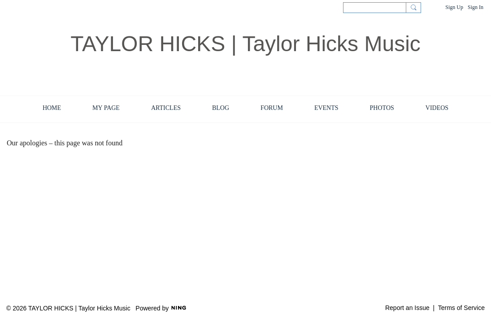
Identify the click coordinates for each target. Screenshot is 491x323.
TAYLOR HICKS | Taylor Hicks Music (245, 44)
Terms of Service (461, 307)
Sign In (475, 7)
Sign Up (454, 7)
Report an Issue (407, 307)
